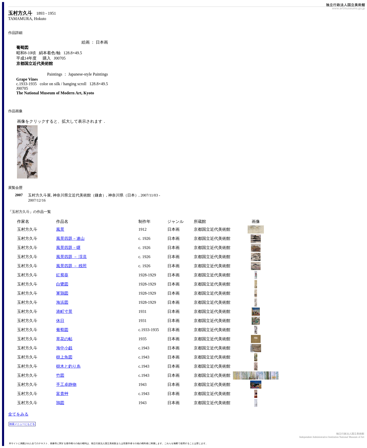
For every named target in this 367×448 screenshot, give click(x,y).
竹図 (60, 375)
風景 (60, 229)
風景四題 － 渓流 (71, 257)
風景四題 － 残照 (71, 266)
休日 (60, 320)
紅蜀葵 (62, 275)
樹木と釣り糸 (68, 366)
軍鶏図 (62, 293)
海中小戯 (64, 348)
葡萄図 (62, 330)
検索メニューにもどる (22, 424)
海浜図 (62, 302)
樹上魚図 (64, 357)
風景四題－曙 (68, 247)
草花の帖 (64, 339)
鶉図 (60, 403)
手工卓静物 (66, 384)
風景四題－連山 (70, 238)
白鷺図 (62, 284)
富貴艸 (62, 393)
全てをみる (18, 414)
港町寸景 (64, 311)
